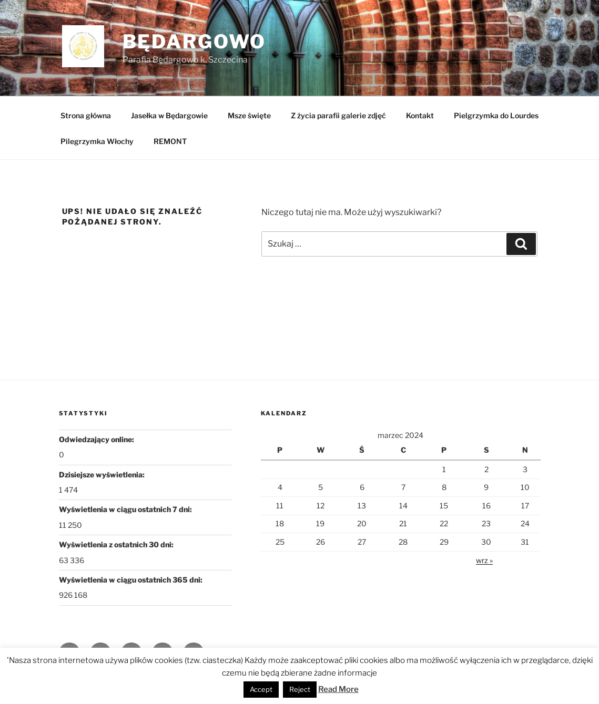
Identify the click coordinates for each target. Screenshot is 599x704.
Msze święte (249, 115)
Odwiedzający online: (97, 439)
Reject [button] (299, 689)
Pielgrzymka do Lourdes (496, 115)
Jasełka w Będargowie (169, 115)
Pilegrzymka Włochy (97, 141)
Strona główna (85, 115)
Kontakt (420, 115)
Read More (338, 689)
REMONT (170, 141)
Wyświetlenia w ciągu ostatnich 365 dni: (131, 579)
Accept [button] (261, 689)
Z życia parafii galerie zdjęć (338, 115)
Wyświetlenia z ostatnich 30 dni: (117, 544)
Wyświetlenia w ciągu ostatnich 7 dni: (126, 509)
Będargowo (194, 41)
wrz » (484, 560)
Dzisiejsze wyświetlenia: (102, 474)
